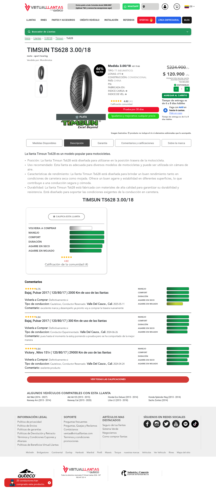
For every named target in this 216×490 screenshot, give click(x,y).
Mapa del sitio (183, 453)
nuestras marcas (131, 453)
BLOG (187, 20)
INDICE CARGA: (116, 91)
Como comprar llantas (114, 436)
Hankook (79, 453)
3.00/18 (48, 38)
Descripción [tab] (77, 143)
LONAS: (112, 74)
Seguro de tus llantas (114, 425)
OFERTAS (146, 19)
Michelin (30, 453)
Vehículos (146, 453)
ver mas (136, 66)
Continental (57, 453)
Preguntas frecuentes (75, 422)
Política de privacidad (29, 422)
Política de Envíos (27, 426)
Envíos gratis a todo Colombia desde (94, 6)
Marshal (90, 453)
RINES (44, 20)
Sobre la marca (176, 143)
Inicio (27, 38)
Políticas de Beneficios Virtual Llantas (37, 445)
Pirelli (99, 453)
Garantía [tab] (102, 143)
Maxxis (108, 453)
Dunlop (69, 453)
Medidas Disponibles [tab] (44, 143)
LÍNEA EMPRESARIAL (168, 20)
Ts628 (69, 38)
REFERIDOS (128, 20)
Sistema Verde (110, 429)
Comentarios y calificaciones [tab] (137, 143)
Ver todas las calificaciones (108, 379)
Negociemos (109, 433)
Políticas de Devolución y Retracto (36, 433)
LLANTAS (31, 20)
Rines (171, 453)
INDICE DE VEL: (116, 94)
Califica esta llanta (66, 216)
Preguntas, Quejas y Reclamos (80, 426)
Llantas (37, 38)
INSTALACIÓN (111, 20)
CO (188, 6)
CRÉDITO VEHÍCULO (89, 20)
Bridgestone (43, 453)
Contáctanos (71, 429)
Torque (117, 453)
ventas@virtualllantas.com (78, 433)
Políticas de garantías (29, 429)
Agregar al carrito (175, 96)
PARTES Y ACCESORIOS (63, 20)
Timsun (59, 38)
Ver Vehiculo (160, 453)
